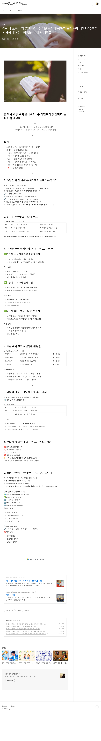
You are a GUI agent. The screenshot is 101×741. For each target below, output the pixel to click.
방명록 (20, 11)
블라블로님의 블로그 (14, 3)
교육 (79, 62)
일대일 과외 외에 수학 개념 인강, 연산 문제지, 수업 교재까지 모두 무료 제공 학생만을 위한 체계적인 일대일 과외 (29, 612)
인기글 (85, 151)
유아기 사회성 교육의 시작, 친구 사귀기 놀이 (20, 654)
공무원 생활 (81, 59)
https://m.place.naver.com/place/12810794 (19, 619)
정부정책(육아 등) (83, 72)
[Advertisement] (35, 72)
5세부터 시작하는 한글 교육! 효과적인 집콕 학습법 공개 (23, 656)
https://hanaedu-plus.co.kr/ (14, 605)
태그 (11, 11)
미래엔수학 (10, 622)
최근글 (80, 151)
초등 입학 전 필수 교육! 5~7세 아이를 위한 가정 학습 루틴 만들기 (26, 661)
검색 (92, 3)
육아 (7, 648)
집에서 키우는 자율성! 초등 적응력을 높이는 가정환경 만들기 (25, 651)
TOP (97, 734)
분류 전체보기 (82, 56)
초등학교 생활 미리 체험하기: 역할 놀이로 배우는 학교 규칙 (24, 659)
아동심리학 (81, 66)
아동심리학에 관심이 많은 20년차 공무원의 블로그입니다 (20, 704)
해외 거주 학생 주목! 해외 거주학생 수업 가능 (24, 608)
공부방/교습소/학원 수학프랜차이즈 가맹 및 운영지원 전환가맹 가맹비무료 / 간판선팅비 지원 (29, 626)
